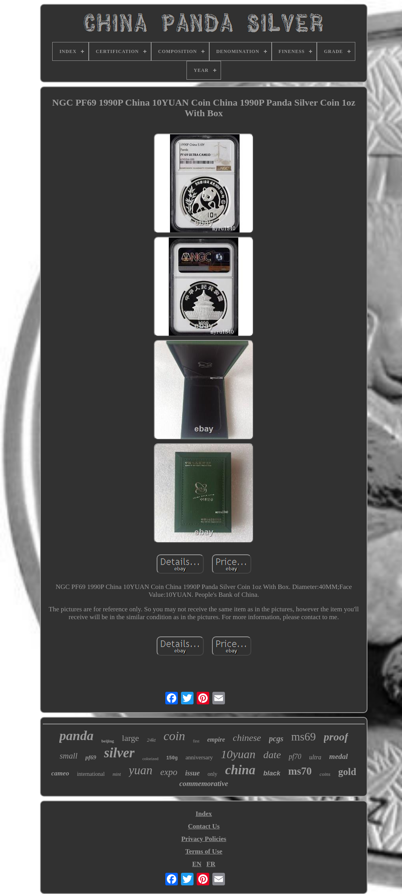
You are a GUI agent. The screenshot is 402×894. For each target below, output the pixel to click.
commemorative (203, 783)
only (212, 774)
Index (204, 813)
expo (168, 772)
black (271, 773)
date (272, 755)
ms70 (300, 771)
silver (119, 753)
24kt (151, 740)
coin (174, 736)
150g (172, 758)
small (69, 756)
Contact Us (204, 826)
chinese (247, 738)
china (240, 770)
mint (117, 774)
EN (196, 864)
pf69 (90, 757)
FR (211, 864)
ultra (315, 757)
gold (347, 771)
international (91, 774)
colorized (151, 758)
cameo (60, 773)
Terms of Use (204, 851)
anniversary (199, 757)
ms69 (303, 736)
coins (325, 774)
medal (338, 756)
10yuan (238, 754)
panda (76, 735)
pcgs (276, 738)
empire (216, 739)
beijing (107, 741)
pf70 (295, 757)
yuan (140, 770)
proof (336, 737)
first (196, 741)
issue (192, 773)
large (130, 738)
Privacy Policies (204, 839)
